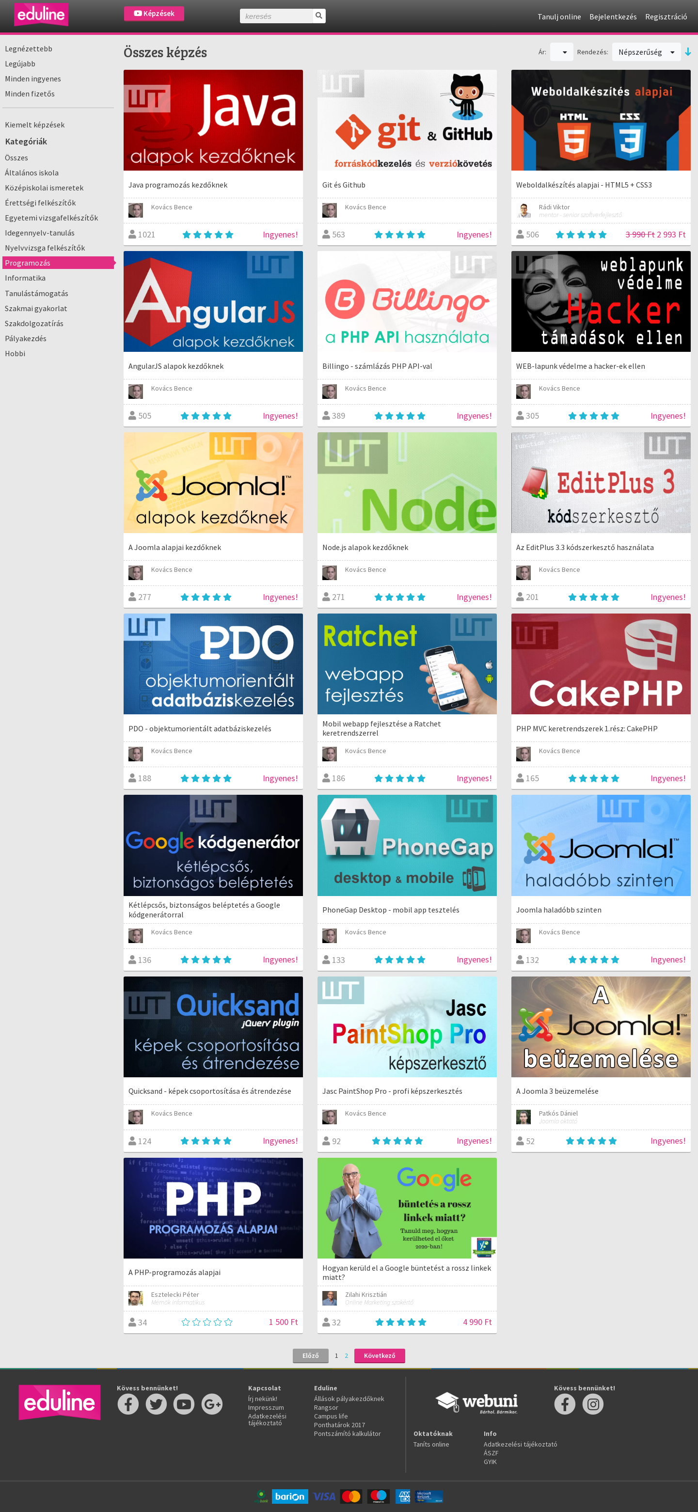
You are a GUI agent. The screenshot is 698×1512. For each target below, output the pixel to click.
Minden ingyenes (33, 78)
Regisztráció (666, 16)
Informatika (25, 278)
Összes (16, 157)
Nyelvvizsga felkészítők (45, 247)
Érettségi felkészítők (40, 202)
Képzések (154, 13)
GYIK (490, 1461)
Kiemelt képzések (34, 124)
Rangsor (326, 1407)
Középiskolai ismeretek (44, 187)
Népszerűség (647, 52)
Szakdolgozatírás (34, 323)
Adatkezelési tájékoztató (267, 1419)
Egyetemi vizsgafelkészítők (51, 217)
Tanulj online (559, 16)
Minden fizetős (30, 93)
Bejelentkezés (613, 16)
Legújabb (20, 63)
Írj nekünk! (262, 1398)
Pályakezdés (26, 338)
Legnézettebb (28, 48)
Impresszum (266, 1407)
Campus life (331, 1416)
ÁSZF (491, 1453)
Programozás (27, 263)
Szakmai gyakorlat (36, 308)
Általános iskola (32, 172)
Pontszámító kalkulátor (347, 1433)
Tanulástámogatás (36, 293)
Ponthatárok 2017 (339, 1424)
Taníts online (431, 1444)
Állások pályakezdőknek (349, 1398)
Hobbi (15, 353)
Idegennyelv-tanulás (40, 232)
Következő (380, 1355)
